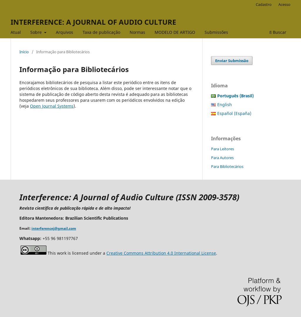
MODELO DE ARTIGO (175, 32)
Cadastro (264, 4)
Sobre (36, 32)
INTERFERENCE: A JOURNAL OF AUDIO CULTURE (93, 22)
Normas (137, 32)
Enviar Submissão (231, 60)
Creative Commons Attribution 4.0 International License (161, 253)
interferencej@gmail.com (53, 228)
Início (24, 51)
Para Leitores (222, 148)
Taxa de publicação (101, 32)
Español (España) (234, 113)
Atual (16, 32)
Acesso (284, 4)
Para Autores (222, 157)
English (224, 104)
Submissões (216, 32)
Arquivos (64, 32)
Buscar (277, 32)
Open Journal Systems (51, 106)
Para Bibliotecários (227, 166)
